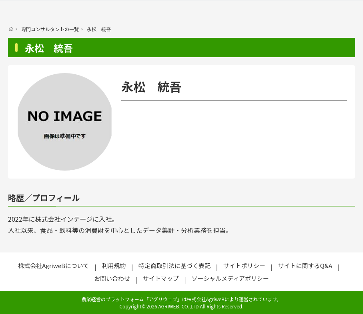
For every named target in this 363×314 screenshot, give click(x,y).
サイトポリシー (244, 265)
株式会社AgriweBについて (53, 265)
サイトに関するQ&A (305, 265)
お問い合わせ (112, 278)
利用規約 (114, 265)
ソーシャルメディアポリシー (230, 278)
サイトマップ (161, 278)
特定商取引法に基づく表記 (174, 265)
